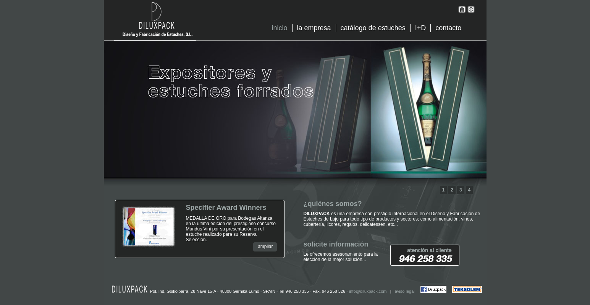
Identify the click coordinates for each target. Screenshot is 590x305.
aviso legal (405, 291)
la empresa (314, 28)
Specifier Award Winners (226, 207)
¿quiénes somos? (333, 204)
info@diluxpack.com (368, 291)
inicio (280, 28)
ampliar (265, 246)
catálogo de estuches (373, 28)
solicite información (336, 244)
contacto (448, 28)
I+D (420, 28)
